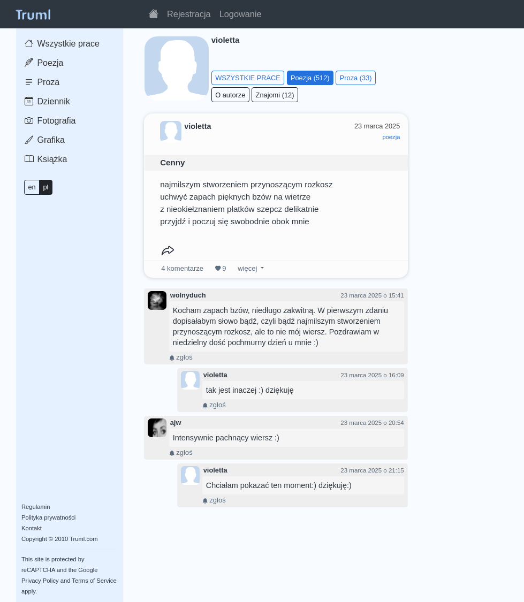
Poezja (44, 62)
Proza (42, 82)
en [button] (31, 187)
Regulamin (35, 507)
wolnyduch (188, 295)
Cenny (172, 162)
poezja (391, 137)
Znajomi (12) (275, 95)
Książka (46, 159)
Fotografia (50, 120)
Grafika (45, 139)
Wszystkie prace (62, 43)
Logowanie (240, 14)
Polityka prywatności (48, 517)
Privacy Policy (40, 580)
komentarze (182, 268)
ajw (175, 422)
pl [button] (45, 187)
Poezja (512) (310, 78)
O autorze (230, 95)
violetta (215, 375)
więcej (247, 268)
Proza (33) (356, 78)
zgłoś (181, 357)
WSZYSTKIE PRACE (247, 78)
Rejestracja (189, 14)
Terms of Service (94, 580)
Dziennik (47, 101)
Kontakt (31, 528)
